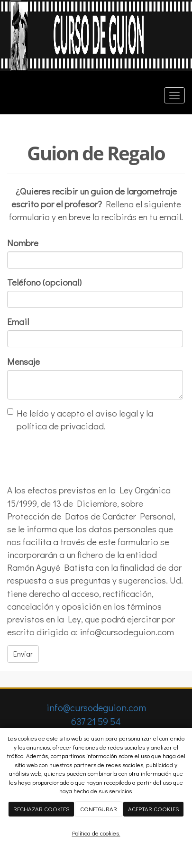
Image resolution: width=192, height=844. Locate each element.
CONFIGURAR (98, 809)
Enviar (23, 654)
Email (18, 321)
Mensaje (23, 361)
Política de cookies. (96, 833)
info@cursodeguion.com (96, 707)
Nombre (22, 243)
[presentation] (79, 457)
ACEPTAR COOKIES (153, 809)
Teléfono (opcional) (44, 282)
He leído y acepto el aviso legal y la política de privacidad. (80, 419)
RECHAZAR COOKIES (41, 809)
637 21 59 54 (96, 721)
